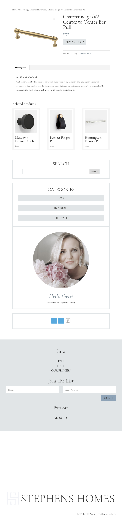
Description (21, 67)
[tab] (21, 67)
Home (14, 9)
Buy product (75, 42)
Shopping (23, 9)
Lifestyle (61, 218)
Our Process (61, 370)
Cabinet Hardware (38, 9)
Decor (61, 198)
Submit (108, 398)
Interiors (61, 208)
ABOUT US (61, 418)
